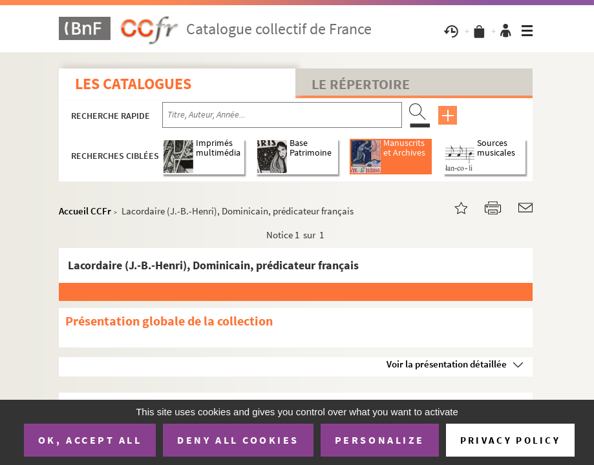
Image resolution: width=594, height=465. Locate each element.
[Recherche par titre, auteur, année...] (282, 115)
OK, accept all (90, 439)
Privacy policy (510, 440)
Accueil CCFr (85, 211)
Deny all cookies (238, 439)
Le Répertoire (361, 84)
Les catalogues (133, 84)
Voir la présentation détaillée (447, 364)
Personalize (380, 439)
